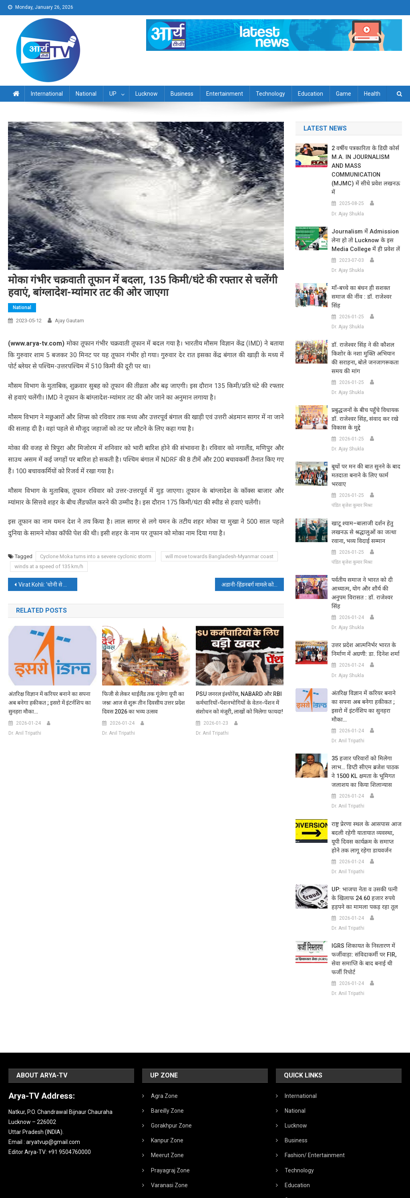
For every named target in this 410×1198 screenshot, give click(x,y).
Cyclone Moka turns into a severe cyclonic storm (95, 556)
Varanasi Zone (169, 1132)
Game (343, 93)
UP (113, 93)
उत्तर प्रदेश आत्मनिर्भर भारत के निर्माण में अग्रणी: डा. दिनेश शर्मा (364, 605)
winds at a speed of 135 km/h (48, 566)
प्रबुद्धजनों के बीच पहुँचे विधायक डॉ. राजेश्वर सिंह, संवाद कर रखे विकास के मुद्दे (364, 393)
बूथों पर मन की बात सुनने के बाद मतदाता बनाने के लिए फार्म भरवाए (366, 444)
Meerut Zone (167, 1102)
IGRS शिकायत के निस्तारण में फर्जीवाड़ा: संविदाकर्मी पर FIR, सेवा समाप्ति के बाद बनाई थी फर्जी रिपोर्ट (366, 906)
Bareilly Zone (167, 1058)
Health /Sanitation (308, 1162)
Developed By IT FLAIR (377, 1189)
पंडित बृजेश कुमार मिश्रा (352, 470)
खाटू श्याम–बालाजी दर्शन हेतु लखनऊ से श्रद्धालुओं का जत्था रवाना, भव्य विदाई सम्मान (362, 497)
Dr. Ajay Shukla (348, 196)
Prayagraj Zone (170, 1117)
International (47, 93)
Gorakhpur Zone (171, 1072)
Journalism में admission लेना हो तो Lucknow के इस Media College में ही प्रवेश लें (364, 223)
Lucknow (146, 93)
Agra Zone (164, 1043)
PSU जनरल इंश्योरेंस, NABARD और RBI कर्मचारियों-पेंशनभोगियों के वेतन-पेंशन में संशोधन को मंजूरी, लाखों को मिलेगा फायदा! (239, 703)
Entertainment (224, 93)
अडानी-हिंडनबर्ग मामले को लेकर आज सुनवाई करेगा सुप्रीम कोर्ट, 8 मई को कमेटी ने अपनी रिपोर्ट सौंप (252, 584)
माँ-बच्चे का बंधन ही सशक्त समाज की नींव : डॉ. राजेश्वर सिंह (366, 275)
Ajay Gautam (69, 321)
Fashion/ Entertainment (315, 1102)
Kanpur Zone (167, 1087)
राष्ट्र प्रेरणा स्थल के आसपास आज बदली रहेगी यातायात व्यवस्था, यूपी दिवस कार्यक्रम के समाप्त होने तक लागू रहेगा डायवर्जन (366, 784)
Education (310, 93)
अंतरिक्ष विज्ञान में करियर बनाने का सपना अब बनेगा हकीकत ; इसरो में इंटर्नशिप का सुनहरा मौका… (49, 703)
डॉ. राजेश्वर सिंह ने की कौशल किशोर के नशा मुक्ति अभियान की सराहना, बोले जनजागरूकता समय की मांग (366, 332)
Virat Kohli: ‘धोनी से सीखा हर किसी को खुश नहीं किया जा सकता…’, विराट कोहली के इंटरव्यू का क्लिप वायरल (47, 584)
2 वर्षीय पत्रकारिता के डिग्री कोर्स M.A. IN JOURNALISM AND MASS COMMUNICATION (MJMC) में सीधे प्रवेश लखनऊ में (366, 161)
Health (372, 93)
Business (182, 93)
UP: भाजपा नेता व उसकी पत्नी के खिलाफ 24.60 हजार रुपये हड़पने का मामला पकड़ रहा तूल (366, 846)
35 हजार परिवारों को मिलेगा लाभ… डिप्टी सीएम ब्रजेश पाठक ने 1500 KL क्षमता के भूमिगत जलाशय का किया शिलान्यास (366, 719)
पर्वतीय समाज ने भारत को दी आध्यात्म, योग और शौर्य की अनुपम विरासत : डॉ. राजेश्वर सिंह (366, 554)
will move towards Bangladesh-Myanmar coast (219, 556)
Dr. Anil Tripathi (24, 733)
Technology (270, 93)
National (86, 93)
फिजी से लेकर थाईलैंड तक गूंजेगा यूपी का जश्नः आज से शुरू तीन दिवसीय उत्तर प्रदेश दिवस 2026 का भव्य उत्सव (143, 703)
